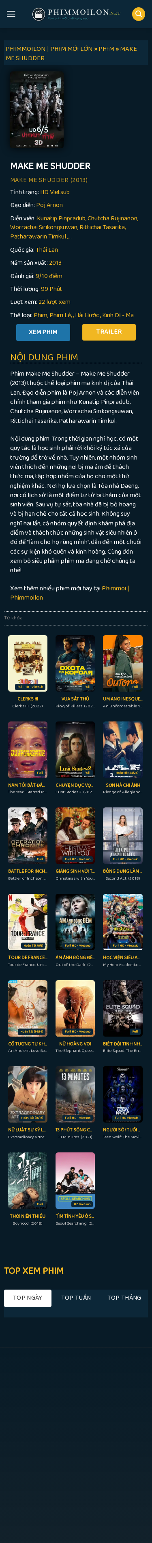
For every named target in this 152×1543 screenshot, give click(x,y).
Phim (40, 315)
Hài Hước (87, 315)
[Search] (139, 14)
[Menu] (11, 14)
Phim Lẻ (60, 315)
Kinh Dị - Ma (118, 315)
